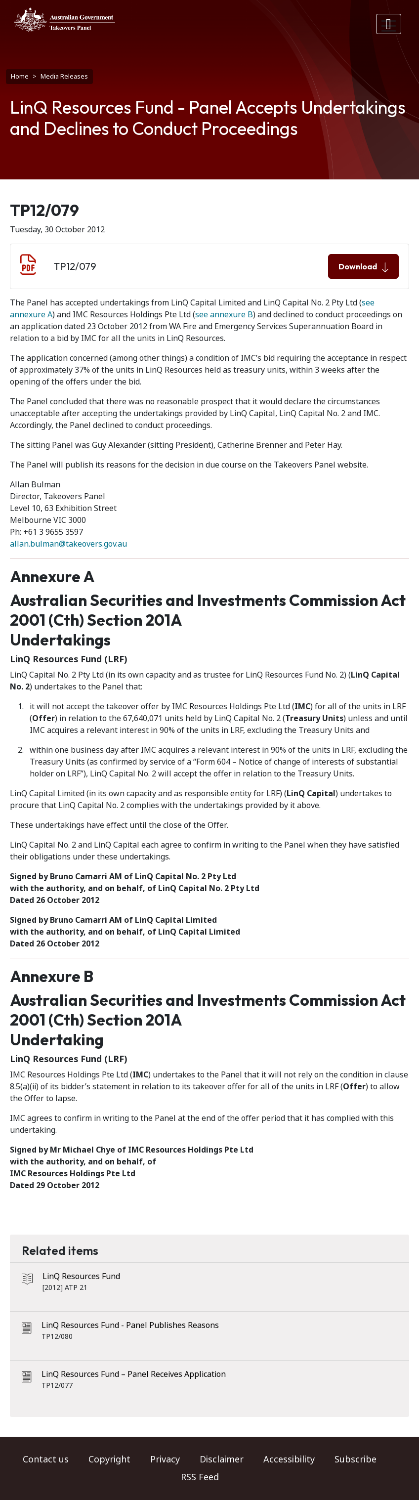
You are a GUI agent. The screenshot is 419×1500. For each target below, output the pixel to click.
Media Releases (64, 76)
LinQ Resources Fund (81, 1276)
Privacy (165, 1459)
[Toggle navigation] (389, 24)
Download (363, 266)
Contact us (46, 1459)
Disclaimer (222, 1459)
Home (20, 76)
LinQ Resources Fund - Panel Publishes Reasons (130, 1325)
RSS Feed (200, 1477)
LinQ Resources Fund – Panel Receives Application (134, 1374)
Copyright (109, 1459)
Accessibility (289, 1459)
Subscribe (356, 1459)
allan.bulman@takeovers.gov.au (68, 544)
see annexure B (224, 314)
